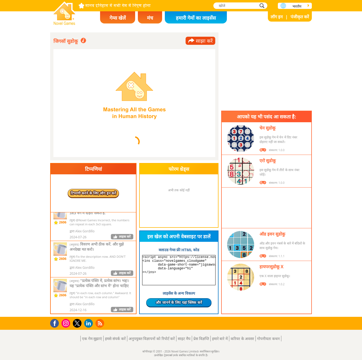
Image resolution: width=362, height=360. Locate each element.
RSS (100, 323)
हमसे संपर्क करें (115, 338)
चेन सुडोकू (267, 128)
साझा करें (204, 41)
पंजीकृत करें (300, 17)
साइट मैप (184, 338)
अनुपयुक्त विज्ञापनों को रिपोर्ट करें (152, 338)
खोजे (262, 5)
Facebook (56, 322)
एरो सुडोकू (267, 161)
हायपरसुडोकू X (271, 267)
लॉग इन (277, 17)
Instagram (66, 323)
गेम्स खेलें (118, 18)
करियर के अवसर (242, 338)
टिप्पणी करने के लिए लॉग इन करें (93, 193)
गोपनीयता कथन (268, 338)
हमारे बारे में (220, 338)
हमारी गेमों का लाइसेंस (196, 18)
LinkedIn (89, 323)
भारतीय (296, 6)
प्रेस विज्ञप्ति (201, 338)
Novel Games (64, 11)
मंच (150, 18)
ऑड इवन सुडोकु (272, 234)
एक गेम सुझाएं (92, 338)
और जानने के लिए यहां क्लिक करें (179, 302)
